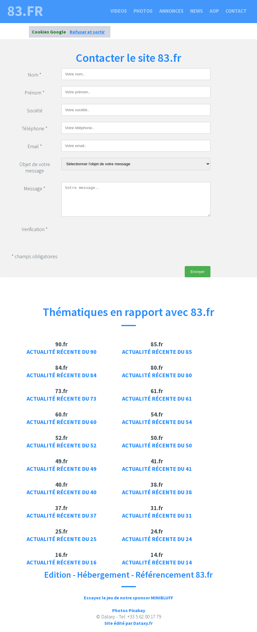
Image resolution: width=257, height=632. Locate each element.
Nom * (34, 75)
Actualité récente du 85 (157, 351)
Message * (34, 188)
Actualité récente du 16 (62, 562)
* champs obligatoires (35, 256)
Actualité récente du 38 (157, 492)
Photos (143, 11)
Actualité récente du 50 (157, 445)
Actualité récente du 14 (157, 562)
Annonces (171, 11)
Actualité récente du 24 (157, 538)
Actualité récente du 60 (62, 421)
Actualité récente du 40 (62, 492)
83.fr (25, 11)
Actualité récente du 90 (62, 351)
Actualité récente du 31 (157, 515)
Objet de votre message (34, 167)
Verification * (35, 229)
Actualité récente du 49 (62, 468)
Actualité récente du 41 (157, 468)
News (196, 11)
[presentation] (105, 234)
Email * (34, 146)
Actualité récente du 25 (62, 538)
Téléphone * (34, 128)
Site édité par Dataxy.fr (128, 623)
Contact (236, 11)
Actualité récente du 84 (62, 375)
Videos (118, 11)
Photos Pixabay (128, 610)
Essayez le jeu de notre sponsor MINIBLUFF (128, 598)
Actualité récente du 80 (157, 375)
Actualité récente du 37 (62, 515)
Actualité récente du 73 (62, 398)
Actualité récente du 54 (157, 421)
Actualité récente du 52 (62, 445)
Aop (214, 11)
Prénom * (35, 93)
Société (34, 110)
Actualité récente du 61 (157, 398)
